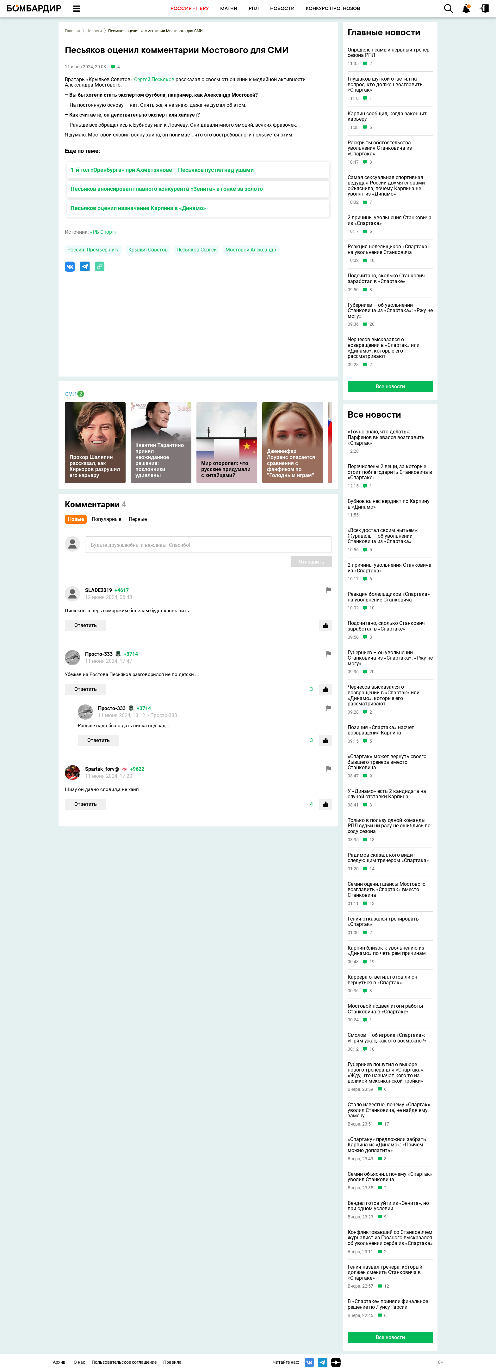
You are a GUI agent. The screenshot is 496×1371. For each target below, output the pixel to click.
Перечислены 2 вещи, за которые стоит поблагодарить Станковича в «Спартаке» (390, 472)
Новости (94, 31)
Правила (172, 1362)
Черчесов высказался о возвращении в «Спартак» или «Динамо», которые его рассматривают (383, 348)
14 (372, 869)
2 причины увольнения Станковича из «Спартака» (389, 220)
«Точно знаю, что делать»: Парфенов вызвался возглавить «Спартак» (386, 437)
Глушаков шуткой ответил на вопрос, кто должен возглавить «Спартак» (385, 84)
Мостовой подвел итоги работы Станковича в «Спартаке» (385, 1008)
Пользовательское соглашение (124, 1362)
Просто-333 (99, 654)
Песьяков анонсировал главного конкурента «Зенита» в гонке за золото (167, 188)
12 (386, 1286)
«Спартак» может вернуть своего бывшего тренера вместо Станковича (387, 762)
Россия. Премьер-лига (93, 250)
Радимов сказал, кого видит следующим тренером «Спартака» (388, 857)
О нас (79, 1362)
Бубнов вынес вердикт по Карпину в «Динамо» (389, 504)
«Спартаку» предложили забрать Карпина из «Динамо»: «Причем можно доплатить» (387, 1145)
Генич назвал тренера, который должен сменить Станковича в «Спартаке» (385, 1272)
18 (372, 839)
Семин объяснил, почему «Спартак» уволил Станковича (390, 1176)
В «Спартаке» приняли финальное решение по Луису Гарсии (388, 1304)
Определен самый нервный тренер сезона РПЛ (389, 52)
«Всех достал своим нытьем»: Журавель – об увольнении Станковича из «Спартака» (383, 536)
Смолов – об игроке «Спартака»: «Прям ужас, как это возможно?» (387, 1037)
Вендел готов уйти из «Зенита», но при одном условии (388, 1205)
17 (386, 1124)
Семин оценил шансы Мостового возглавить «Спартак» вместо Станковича (386, 889)
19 (372, 961)
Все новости (390, 387)
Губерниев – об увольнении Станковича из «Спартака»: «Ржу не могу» (390, 310)
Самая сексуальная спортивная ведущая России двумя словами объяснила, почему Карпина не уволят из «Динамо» (386, 186)
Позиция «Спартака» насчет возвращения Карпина (381, 730)
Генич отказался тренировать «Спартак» (383, 921)
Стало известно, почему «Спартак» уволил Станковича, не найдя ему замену (389, 1110)
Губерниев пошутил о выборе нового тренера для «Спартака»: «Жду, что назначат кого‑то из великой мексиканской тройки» (386, 1073)
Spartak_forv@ (102, 769)
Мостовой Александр (251, 250)
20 (372, 324)
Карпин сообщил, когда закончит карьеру (387, 116)
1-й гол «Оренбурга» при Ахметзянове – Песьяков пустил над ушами (162, 169)
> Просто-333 (161, 715)
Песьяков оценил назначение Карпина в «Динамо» (138, 208)
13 (372, 903)
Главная (72, 31)
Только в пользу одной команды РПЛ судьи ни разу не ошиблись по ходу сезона (389, 826)
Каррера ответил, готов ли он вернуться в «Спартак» (382, 979)
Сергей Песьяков (154, 79)
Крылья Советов (148, 250)
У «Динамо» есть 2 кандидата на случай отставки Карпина (387, 794)
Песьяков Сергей (197, 250)
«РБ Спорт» (103, 232)
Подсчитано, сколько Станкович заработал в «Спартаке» (386, 278)
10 (372, 260)
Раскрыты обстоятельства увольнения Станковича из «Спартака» (380, 148)
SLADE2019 (98, 590)
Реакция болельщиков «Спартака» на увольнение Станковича (389, 249)
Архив (59, 1362)
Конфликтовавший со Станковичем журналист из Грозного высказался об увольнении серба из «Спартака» (390, 1237)
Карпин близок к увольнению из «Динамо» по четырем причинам (387, 950)
